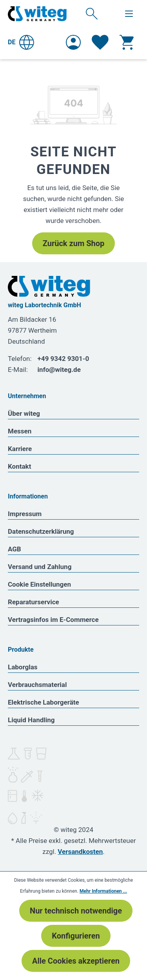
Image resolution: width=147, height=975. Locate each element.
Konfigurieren (76, 936)
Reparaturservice (33, 602)
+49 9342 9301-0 (63, 358)
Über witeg (24, 413)
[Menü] (129, 13)
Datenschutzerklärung (41, 531)
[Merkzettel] (100, 42)
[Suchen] (91, 13)
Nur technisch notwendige (76, 910)
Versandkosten (80, 851)
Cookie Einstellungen (39, 584)
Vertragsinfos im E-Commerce (53, 619)
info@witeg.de (59, 369)
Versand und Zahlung (39, 567)
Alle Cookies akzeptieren (76, 961)
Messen (19, 431)
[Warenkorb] (126, 42)
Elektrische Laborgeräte (43, 702)
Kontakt (19, 466)
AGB (14, 549)
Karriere (20, 449)
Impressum (25, 514)
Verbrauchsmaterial (37, 685)
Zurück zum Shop (73, 243)
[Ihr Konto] (73, 42)
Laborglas (23, 667)
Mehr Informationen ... (103, 891)
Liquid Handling (31, 720)
